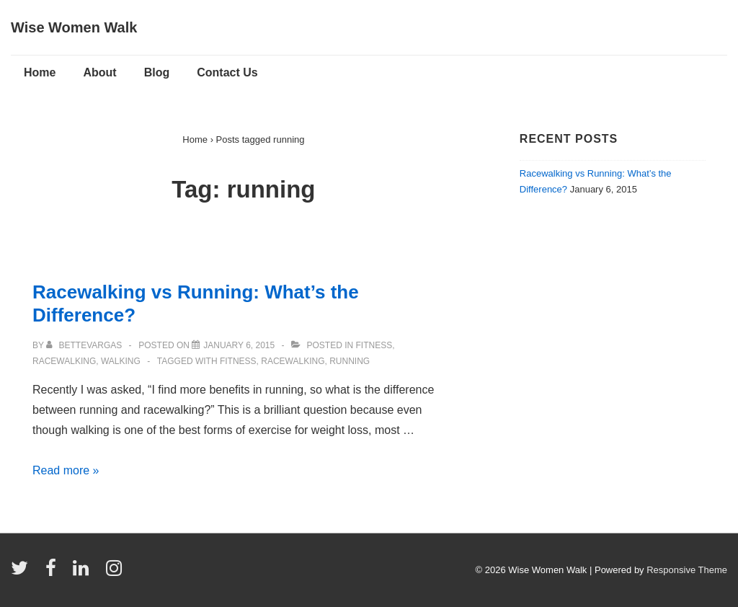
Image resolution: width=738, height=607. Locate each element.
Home (39, 72)
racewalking (292, 361)
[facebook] (54, 572)
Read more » (65, 470)
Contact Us (227, 72)
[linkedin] (84, 572)
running (349, 361)
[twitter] (23, 572)
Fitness (374, 345)
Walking (121, 361)
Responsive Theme (686, 569)
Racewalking (64, 361)
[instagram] (115, 572)
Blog (157, 72)
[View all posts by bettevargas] (85, 345)
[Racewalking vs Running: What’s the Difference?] (239, 345)
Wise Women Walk (74, 27)
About (99, 72)
